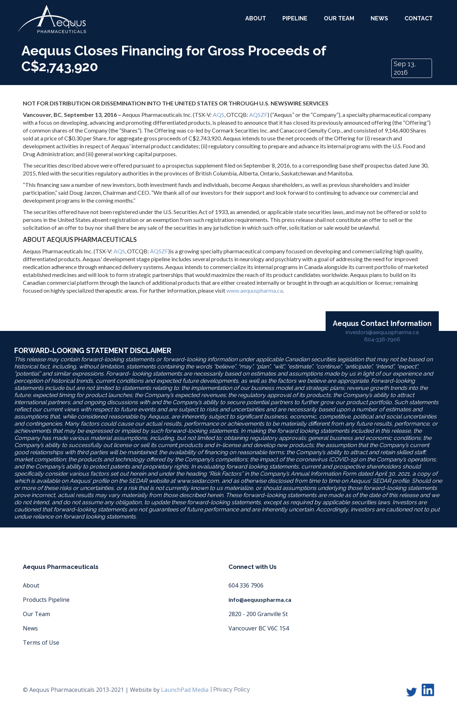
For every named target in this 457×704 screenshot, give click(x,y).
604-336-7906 (382, 339)
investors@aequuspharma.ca (382, 332)
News (379, 18)
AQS (218, 114)
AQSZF (258, 114)
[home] (51, 19)
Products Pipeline (46, 600)
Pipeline (294, 18)
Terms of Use (41, 642)
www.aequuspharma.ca (254, 290)
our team (339, 18)
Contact (419, 18)
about (255, 18)
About (31, 585)
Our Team (36, 614)
